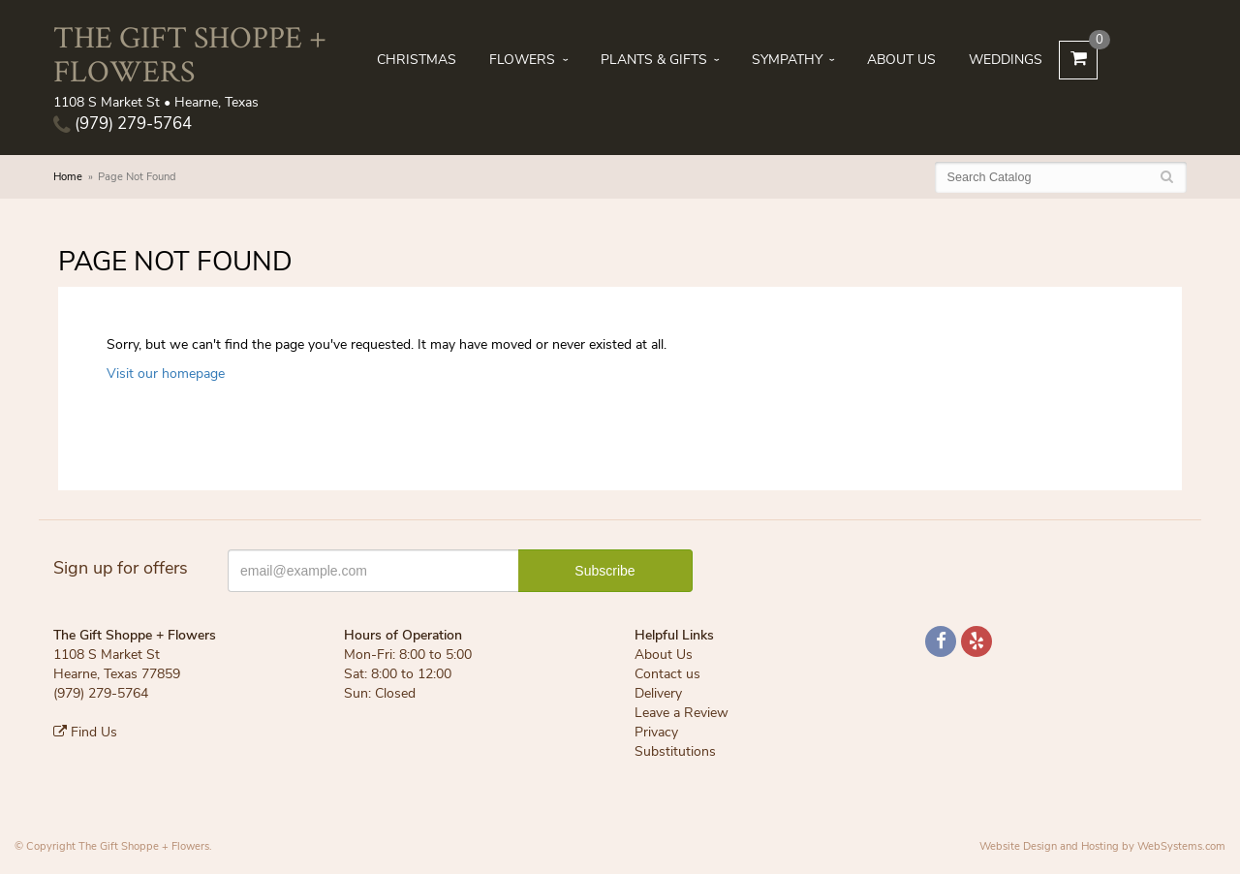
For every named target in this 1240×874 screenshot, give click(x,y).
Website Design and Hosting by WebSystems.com (1102, 846)
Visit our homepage (166, 373)
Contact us (667, 674)
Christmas (416, 59)
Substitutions (675, 751)
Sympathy (787, 59)
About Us (901, 59)
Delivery (658, 693)
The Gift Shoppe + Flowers (189, 53)
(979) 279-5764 (122, 123)
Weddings (1005, 59)
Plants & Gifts (654, 59)
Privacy (656, 732)
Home (67, 177)
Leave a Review (681, 712)
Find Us (85, 732)
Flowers (522, 59)
